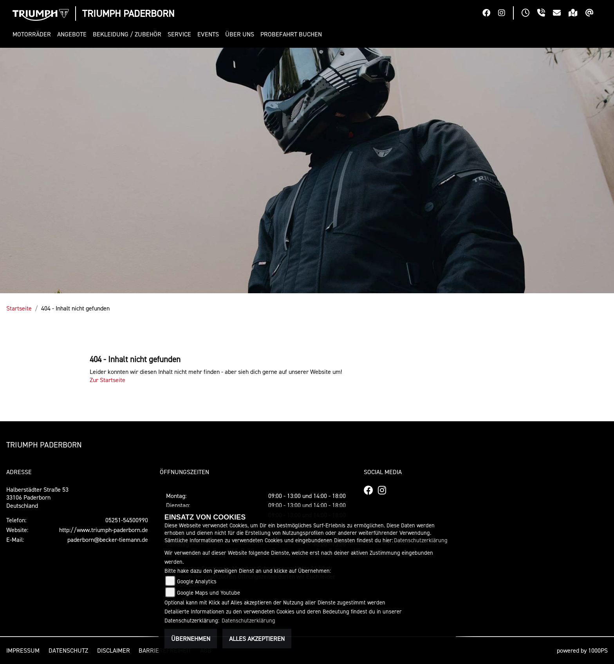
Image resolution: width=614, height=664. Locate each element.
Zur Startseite (107, 380)
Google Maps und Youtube (208, 592)
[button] (33, 34)
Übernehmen (190, 638)
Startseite (19, 308)
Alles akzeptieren (257, 638)
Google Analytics (197, 581)
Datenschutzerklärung (421, 540)
